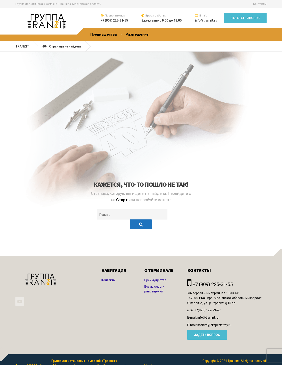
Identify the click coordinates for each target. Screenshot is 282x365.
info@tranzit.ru (208, 307)
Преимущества (103, 34)
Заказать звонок (245, 18)
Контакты (260, 3)
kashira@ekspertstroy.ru (214, 315)
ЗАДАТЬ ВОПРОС (207, 325)
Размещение (137, 34)
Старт (122, 199)
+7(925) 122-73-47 (207, 300)
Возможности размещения (154, 279)
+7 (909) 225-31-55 (210, 274)
